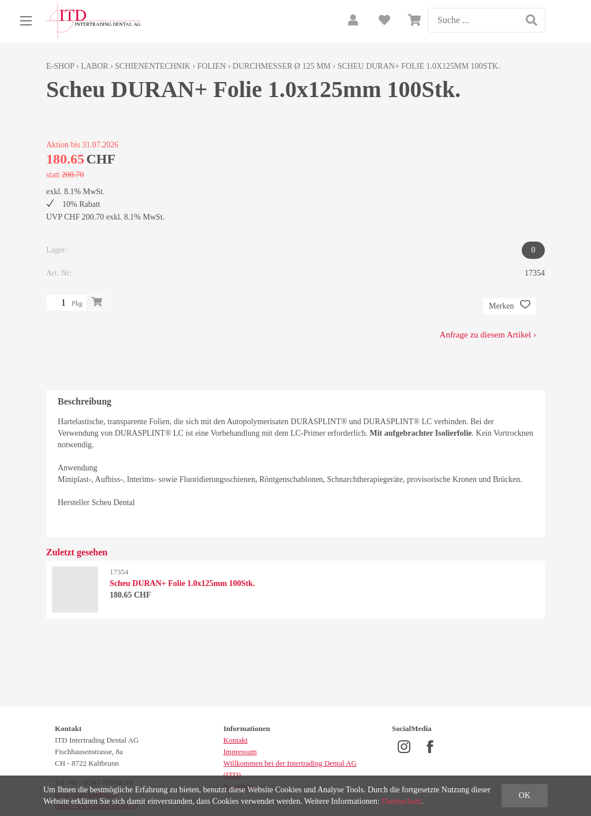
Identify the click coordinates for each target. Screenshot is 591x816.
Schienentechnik (152, 66)
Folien (211, 66)
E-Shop (60, 66)
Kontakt (235, 740)
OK (524, 795)
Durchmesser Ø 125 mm (282, 66)
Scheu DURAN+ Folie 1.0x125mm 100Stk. (419, 66)
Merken (509, 306)
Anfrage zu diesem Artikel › (488, 334)
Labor (94, 66)
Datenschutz (401, 801)
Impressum (240, 751)
